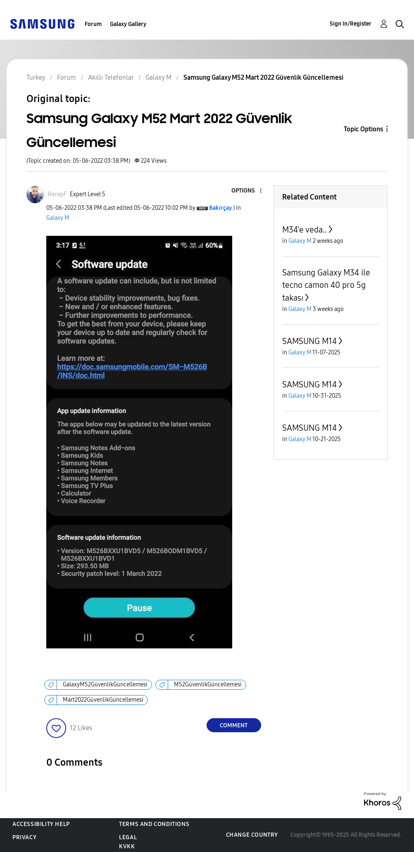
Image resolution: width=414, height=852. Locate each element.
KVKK (127, 846)
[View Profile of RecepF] (57, 194)
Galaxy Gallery (128, 24)
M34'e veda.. (304, 230)
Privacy (24, 837)
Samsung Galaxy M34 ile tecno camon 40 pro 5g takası (326, 285)
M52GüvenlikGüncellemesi (208, 684)
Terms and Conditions (154, 824)
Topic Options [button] (363, 129)
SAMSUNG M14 (309, 341)
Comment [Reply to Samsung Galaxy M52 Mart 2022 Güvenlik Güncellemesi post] (233, 725)
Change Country (252, 834)
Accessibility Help (41, 824)
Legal (128, 837)
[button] (246, 191)
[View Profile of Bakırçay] (220, 207)
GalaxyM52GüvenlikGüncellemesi (105, 684)
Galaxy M (57, 217)
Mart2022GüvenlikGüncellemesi (103, 699)
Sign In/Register (350, 23)
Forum (93, 24)
